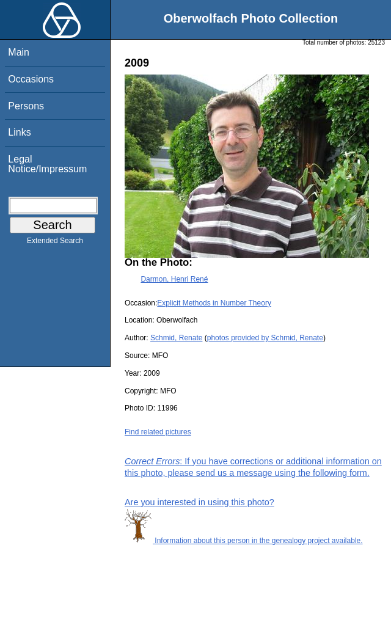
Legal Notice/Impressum (47, 164)
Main (18, 52)
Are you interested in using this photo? (199, 502)
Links (19, 132)
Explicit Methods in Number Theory (214, 303)
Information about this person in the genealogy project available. (244, 540)
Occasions (31, 79)
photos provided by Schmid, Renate (265, 338)
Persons (26, 106)
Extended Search (55, 243)
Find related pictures (158, 432)
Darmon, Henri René (174, 279)
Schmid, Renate (176, 338)
